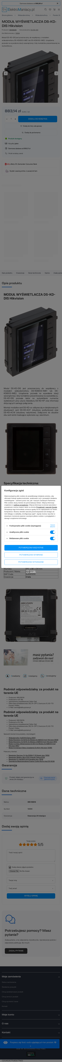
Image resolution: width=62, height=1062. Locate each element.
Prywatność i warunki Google (46, 507)
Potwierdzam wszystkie (31, 548)
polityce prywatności (21, 505)
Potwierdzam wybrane (31, 555)
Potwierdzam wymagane (31, 562)
